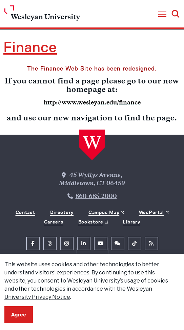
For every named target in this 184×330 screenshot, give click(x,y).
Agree (18, 314)
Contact (25, 212)
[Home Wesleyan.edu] (42, 14)
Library (131, 222)
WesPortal (151, 212)
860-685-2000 (96, 196)
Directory (62, 212)
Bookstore (90, 222)
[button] (162, 15)
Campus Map (103, 212)
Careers (53, 222)
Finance (30, 47)
